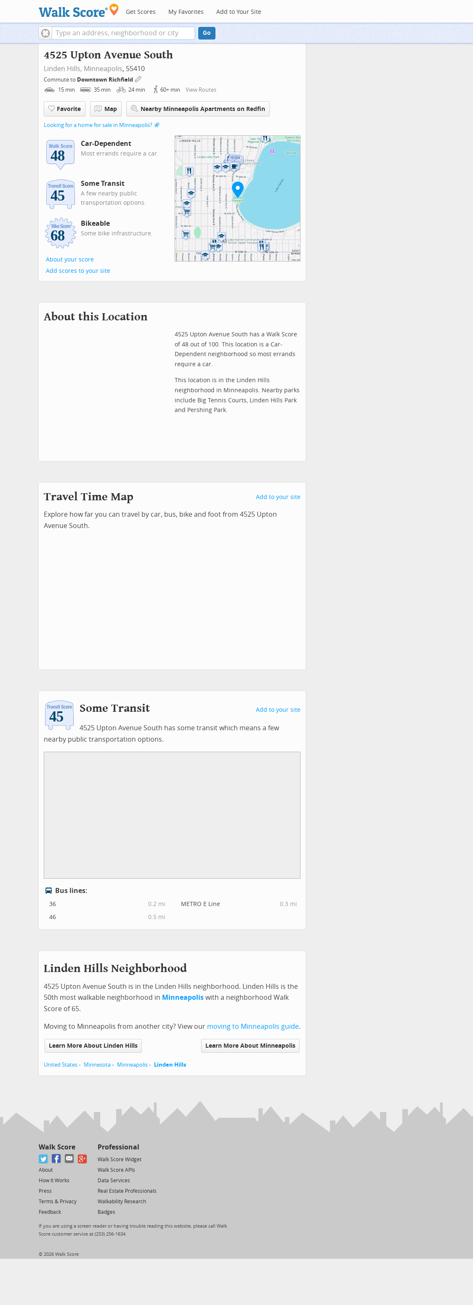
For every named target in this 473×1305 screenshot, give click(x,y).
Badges (106, 1212)
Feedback (50, 1212)
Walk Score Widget (119, 1159)
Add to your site (278, 497)
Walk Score (57, 1147)
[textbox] (123, 33)
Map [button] (106, 109)
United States (60, 1065)
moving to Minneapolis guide (253, 1026)
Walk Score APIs (116, 1170)
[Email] (69, 1159)
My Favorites (186, 12)
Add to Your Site (238, 12)
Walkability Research (122, 1202)
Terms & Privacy (58, 1202)
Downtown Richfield (105, 80)
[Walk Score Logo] (79, 10)
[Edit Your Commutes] (138, 78)
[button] (45, 33)
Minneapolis (103, 69)
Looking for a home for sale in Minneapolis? (98, 125)
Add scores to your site (78, 271)
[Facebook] (56, 1159)
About (46, 1170)
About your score (70, 259)
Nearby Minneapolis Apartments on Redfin (198, 109)
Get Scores (141, 12)
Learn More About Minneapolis (250, 1045)
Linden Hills (170, 1065)
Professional (118, 1147)
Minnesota (97, 1065)
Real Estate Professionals (127, 1191)
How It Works (54, 1180)
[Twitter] (43, 1159)
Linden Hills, (63, 69)
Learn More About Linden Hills (93, 1045)
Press (45, 1191)
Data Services (114, 1180)
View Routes (201, 90)
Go (207, 33)
